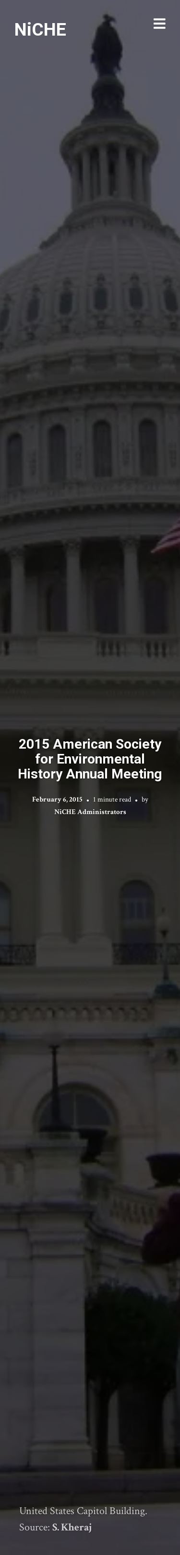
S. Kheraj (72, 1527)
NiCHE (40, 29)
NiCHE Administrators (90, 811)
